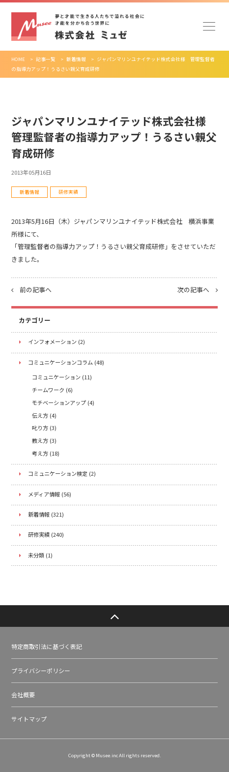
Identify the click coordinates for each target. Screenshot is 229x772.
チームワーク (52, 390)
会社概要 (23, 694)
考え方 (45, 453)
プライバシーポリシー (40, 670)
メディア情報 (49, 494)
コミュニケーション (62, 377)
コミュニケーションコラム (66, 362)
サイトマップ (29, 718)
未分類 (40, 555)
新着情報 (29, 191)
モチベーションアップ (63, 402)
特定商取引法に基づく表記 (46, 646)
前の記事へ (31, 289)
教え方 (44, 440)
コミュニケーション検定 (62, 473)
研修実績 (68, 191)
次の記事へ (197, 289)
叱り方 (44, 428)
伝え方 (44, 415)
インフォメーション (56, 341)
